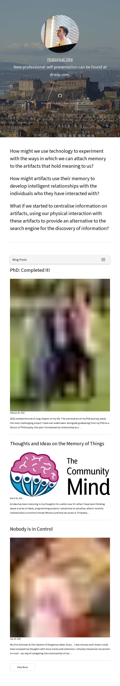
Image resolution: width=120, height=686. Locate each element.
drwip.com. (60, 74)
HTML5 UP (74, 103)
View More (22, 667)
